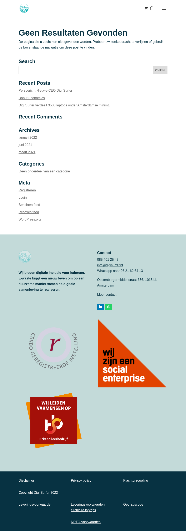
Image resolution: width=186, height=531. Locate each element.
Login (23, 197)
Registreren (27, 190)
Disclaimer (26, 480)
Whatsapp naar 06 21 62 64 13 (120, 271)
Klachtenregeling (135, 480)
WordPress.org (30, 219)
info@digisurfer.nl (110, 265)
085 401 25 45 (107, 259)
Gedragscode (133, 504)
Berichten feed (29, 205)
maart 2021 (27, 152)
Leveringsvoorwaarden (35, 504)
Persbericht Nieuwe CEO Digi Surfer (45, 90)
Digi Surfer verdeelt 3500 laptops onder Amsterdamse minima (64, 105)
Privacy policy (81, 480)
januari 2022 (28, 137)
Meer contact (106, 294)
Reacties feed (29, 212)
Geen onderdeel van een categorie (44, 171)
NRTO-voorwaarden (86, 522)
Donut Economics (32, 98)
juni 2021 (25, 145)
